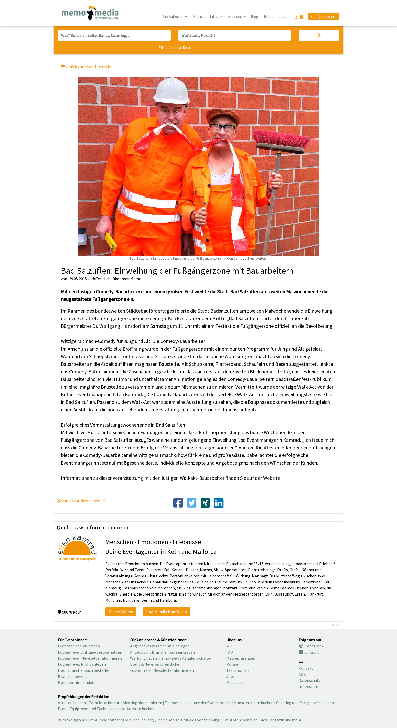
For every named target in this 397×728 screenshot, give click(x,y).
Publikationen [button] (173, 16)
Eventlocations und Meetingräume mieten (125, 702)
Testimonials (237, 670)
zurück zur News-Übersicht (82, 500)
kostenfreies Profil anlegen (82, 664)
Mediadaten (236, 682)
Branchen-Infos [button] (206, 16)
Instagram (311, 645)
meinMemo (131, 278)
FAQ (229, 652)
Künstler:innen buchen (253, 702)
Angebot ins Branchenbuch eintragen (162, 652)
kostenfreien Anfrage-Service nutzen (90, 652)
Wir (229, 645)
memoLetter (276, 17)
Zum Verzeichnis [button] (323, 16)
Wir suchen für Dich (174, 47)
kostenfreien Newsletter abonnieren (90, 658)
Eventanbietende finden (79, 645)
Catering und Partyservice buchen (305, 702)
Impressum (308, 686)
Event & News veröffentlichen (156, 664)
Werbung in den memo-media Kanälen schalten (171, 658)
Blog (254, 16)
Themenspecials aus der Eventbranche (198, 702)
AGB (302, 674)
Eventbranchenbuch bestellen (84, 670)
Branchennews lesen (76, 676)
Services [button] (235, 16)
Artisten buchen (72, 702)
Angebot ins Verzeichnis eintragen (160, 645)
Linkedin (309, 652)
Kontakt (306, 668)
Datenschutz (310, 680)
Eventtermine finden (76, 682)
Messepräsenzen (240, 658)
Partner (233, 664)
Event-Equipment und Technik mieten (91, 708)
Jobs (230, 676)
